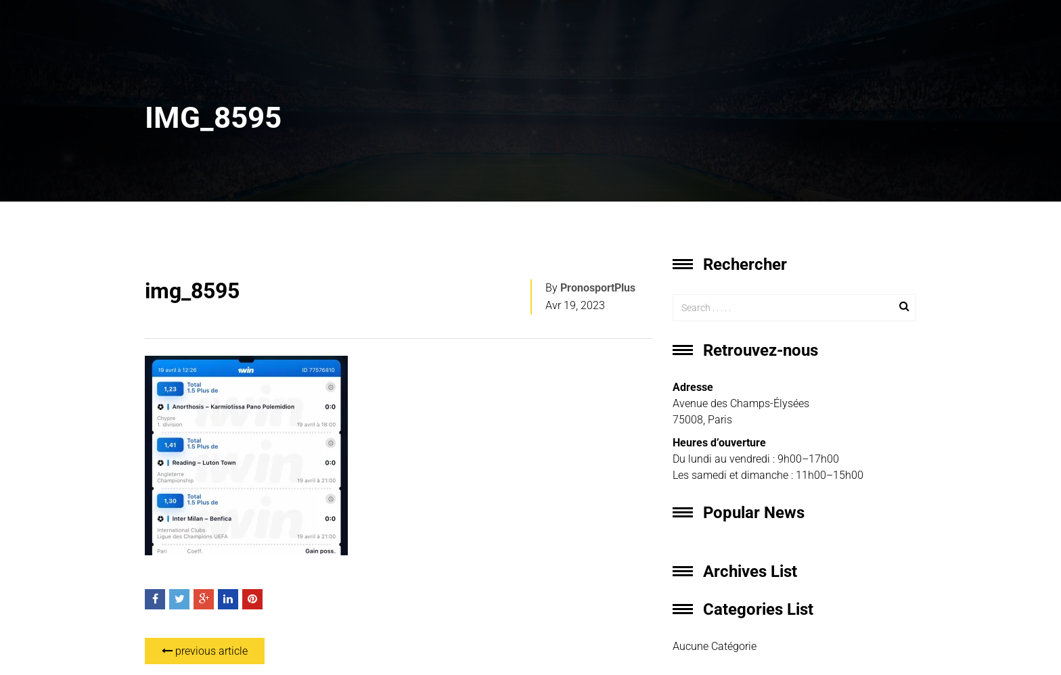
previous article (205, 651)
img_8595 (192, 291)
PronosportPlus (597, 287)
